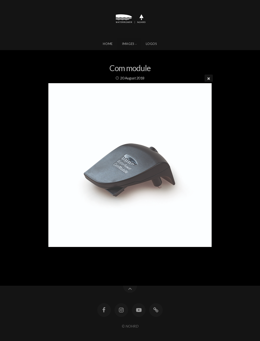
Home (108, 44)
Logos (151, 44)
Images (128, 44)
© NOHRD (130, 326)
